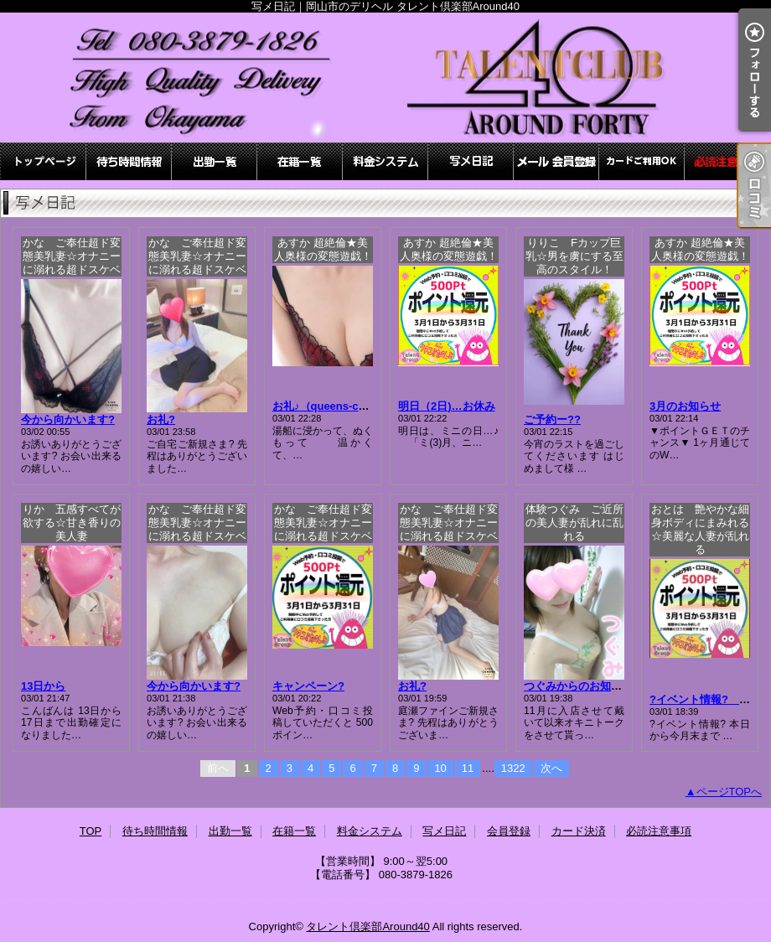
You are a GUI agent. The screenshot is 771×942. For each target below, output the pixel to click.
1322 (513, 768)
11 (467, 768)
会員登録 (556, 161)
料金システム (385, 161)
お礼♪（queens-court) (327, 406)
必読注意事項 (727, 161)
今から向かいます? (68, 419)
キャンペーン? (308, 686)
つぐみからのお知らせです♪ (592, 686)
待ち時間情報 (129, 161)
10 (440, 768)
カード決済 (642, 161)
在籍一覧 (300, 161)
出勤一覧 (214, 161)
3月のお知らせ (685, 406)
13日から (43, 686)
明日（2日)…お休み (446, 406)
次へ (551, 768)
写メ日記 (471, 161)
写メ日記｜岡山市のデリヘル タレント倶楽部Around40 (385, 77)
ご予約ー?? (552, 419)
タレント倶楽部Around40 (367, 926)
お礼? (161, 419)
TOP (43, 161)
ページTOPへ (729, 791)
